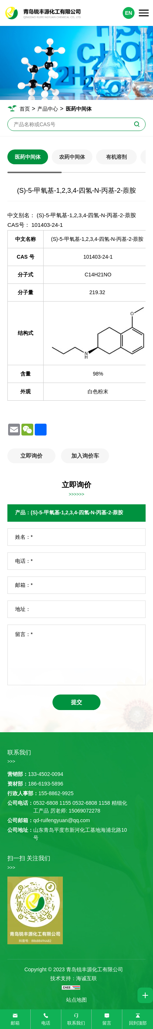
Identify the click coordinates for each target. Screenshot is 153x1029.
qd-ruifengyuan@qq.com (61, 820)
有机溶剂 (116, 157)
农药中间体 (72, 157)
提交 (76, 702)
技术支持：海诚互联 (73, 978)
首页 (25, 109)
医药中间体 (79, 109)
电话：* (24, 561)
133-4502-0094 (45, 774)
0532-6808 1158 (91, 803)
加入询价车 (85, 456)
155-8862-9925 (56, 793)
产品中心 (47, 109)
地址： (23, 609)
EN (128, 13)
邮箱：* (24, 585)
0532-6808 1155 (52, 803)
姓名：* (24, 536)
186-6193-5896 (45, 784)
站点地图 (76, 1000)
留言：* (24, 634)
